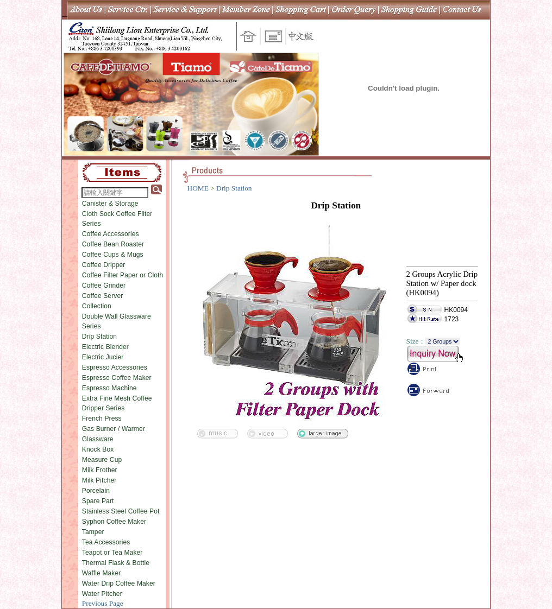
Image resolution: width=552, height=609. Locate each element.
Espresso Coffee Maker (117, 378)
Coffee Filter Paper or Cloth (123, 275)
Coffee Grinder (104, 285)
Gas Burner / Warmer (113, 429)
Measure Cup (102, 460)
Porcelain (96, 490)
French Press (102, 418)
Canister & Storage (110, 203)
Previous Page (102, 603)
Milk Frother (99, 470)
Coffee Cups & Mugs (112, 254)
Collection (96, 306)
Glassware (98, 439)
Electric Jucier (103, 357)
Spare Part (98, 501)
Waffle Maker (101, 573)
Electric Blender (105, 347)
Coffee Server (102, 296)
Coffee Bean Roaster (113, 244)
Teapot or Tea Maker (112, 552)
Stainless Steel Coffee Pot (121, 511)
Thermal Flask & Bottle (115, 563)
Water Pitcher (102, 594)
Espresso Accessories (114, 367)
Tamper (93, 532)
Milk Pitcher (99, 480)
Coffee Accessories (110, 234)
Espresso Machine (109, 388)
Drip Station (99, 336)
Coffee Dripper (104, 265)
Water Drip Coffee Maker (118, 583)
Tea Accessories (106, 542)
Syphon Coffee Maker (114, 521)
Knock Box (98, 449)
